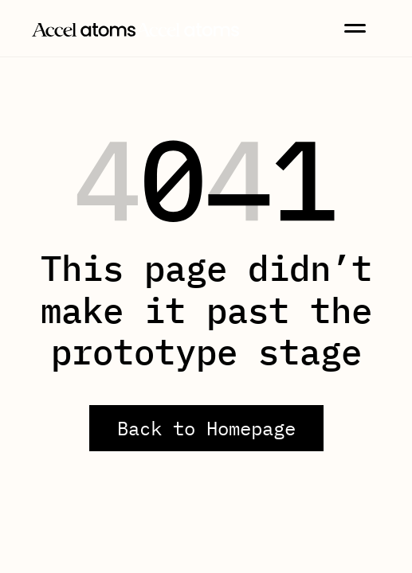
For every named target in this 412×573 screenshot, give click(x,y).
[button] (355, 28)
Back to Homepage (206, 428)
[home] (135, 27)
